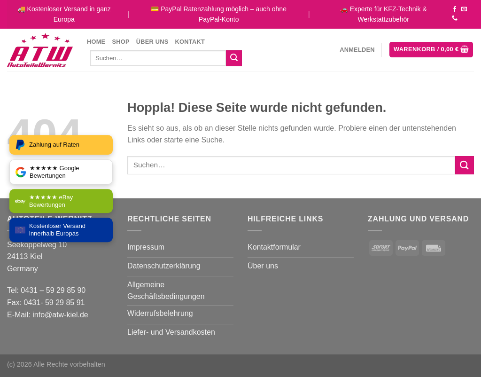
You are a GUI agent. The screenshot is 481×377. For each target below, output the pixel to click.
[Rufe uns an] (455, 18)
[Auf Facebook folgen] (455, 9)
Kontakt (190, 41)
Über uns (152, 41)
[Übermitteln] (234, 58)
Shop (120, 41)
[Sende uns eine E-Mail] (464, 9)
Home (96, 41)
